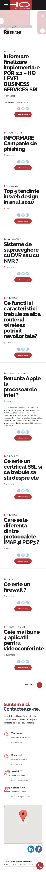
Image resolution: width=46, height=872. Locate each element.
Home (13, 27)
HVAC (15, 866)
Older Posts (30, 687)
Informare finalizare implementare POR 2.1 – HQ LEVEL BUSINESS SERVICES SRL (22, 73)
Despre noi (32, 866)
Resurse (23, 866)
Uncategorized (12, 51)
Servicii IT (7, 866)
